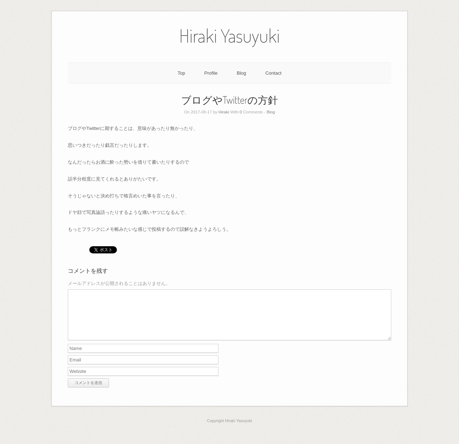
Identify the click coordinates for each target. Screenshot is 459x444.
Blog (241, 73)
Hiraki (223, 112)
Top (181, 73)
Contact (273, 73)
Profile (211, 73)
